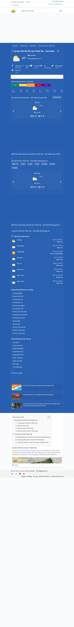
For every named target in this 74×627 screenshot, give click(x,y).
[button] (13, 111)
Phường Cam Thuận (19, 394)
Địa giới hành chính (23, 502)
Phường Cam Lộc (18, 376)
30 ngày (14, 193)
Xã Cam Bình (16, 398)
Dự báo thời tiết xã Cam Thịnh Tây (26, 497)
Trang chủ (15, 46)
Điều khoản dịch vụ (44, 553)
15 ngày (52, 189)
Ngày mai (15, 189)
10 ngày (44, 189)
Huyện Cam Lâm (18, 422)
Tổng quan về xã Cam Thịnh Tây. (27, 500)
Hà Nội (28, 2)
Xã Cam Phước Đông (19, 404)
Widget (23, 553)
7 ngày (37, 189)
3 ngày (23, 189)
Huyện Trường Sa (18, 434)
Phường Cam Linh (18, 373)
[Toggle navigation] (60, 11)
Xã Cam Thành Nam (19, 407)
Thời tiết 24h (57, 97)
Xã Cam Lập (16, 401)
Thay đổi (14, 5)
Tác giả (35, 553)
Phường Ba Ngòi (17, 370)
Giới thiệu (29, 553)
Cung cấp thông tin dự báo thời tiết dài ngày (31, 516)
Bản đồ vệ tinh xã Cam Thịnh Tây (27, 508)
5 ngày (30, 189)
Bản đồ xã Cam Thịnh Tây (25, 505)
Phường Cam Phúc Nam (20, 391)
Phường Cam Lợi (18, 379)
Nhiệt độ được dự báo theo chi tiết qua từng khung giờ (34, 514)
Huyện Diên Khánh (18, 425)
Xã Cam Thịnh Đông (19, 410)
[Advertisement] (37, 28)
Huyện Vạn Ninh (17, 438)
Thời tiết (31, 548)
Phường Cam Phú (18, 385)
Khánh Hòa (24, 46)
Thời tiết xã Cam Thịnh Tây (23, 511)
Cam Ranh (33, 46)
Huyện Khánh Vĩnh (18, 431)
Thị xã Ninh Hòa (17, 444)
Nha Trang (16, 441)
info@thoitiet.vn (42, 548)
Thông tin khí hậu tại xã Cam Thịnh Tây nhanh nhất (33, 519)
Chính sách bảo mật (57, 553)
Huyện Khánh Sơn (18, 428)
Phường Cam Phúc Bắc (20, 388)
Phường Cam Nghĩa (18, 382)
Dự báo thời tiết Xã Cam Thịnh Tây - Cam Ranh (34, 51)
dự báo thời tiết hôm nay (25, 527)
